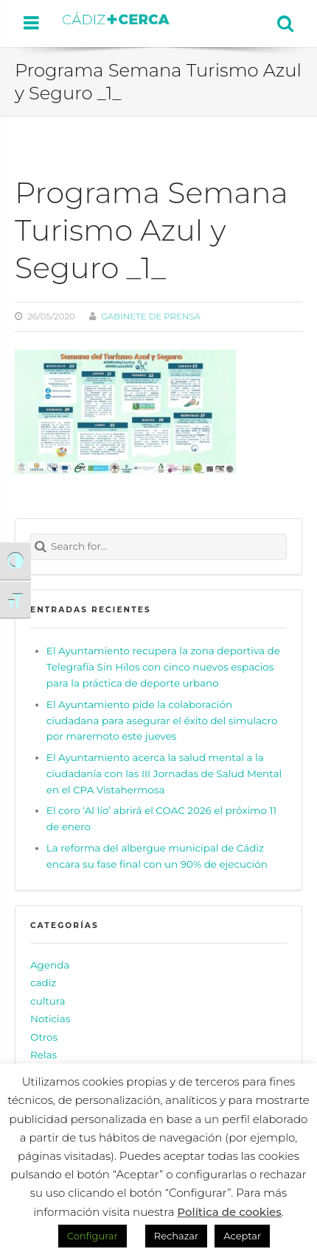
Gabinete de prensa (151, 316)
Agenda (49, 965)
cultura (48, 1001)
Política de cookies (229, 1212)
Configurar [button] (92, 1236)
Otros (44, 1037)
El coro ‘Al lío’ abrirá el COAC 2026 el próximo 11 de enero (161, 818)
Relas (43, 1055)
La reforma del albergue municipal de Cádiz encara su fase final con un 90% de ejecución (157, 856)
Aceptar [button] (242, 1236)
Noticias (50, 1018)
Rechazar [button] (176, 1236)
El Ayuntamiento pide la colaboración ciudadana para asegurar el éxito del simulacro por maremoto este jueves (162, 720)
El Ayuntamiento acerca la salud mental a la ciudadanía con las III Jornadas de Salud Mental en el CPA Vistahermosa (164, 773)
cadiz (43, 982)
